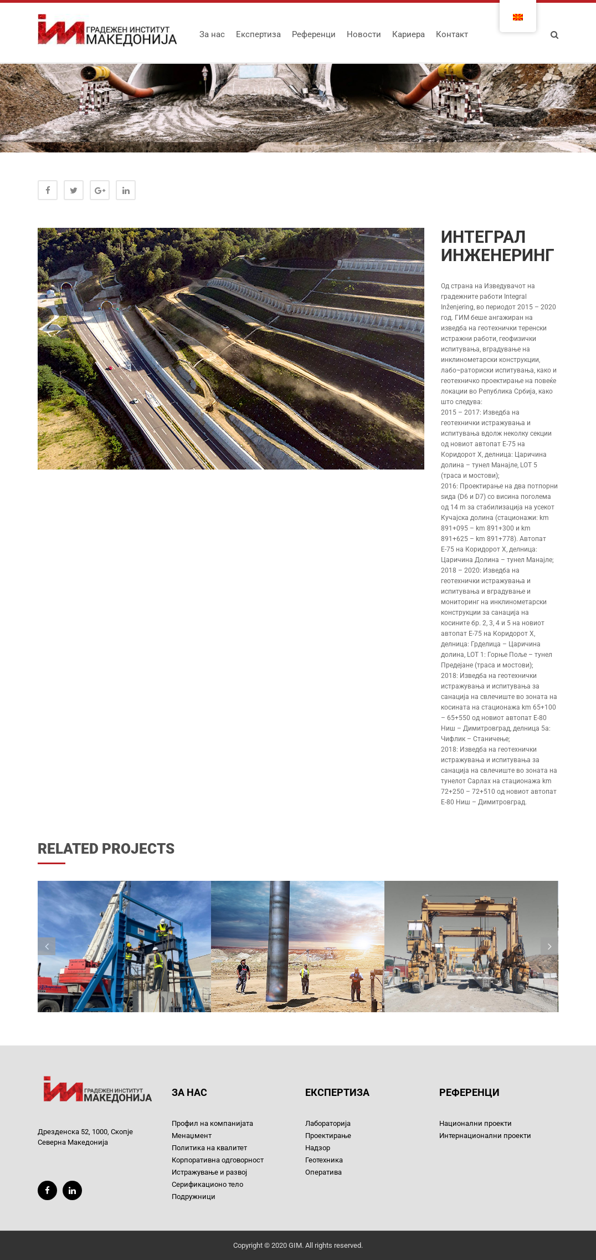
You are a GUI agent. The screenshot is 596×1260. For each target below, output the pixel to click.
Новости (364, 34)
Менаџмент (192, 1135)
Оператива (323, 1172)
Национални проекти (475, 1123)
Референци (314, 34)
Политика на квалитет (209, 1148)
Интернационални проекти (485, 1135)
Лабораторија (328, 1123)
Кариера (408, 34)
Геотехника (324, 1160)
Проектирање (328, 1135)
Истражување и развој (209, 1172)
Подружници (193, 1196)
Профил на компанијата (212, 1123)
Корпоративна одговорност (218, 1160)
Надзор (317, 1148)
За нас (212, 34)
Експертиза (258, 34)
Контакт (452, 34)
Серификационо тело (207, 1184)
